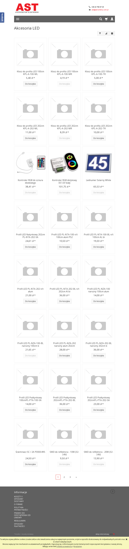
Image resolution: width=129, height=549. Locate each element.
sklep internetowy (105, 534)
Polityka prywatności (64, 546)
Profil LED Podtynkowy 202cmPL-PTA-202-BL (64, 398)
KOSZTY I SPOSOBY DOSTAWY (19, 498)
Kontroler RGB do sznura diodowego (30, 181)
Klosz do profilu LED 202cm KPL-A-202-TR (98, 127)
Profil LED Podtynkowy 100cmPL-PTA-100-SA (30, 398)
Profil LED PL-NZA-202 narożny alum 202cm (64, 344)
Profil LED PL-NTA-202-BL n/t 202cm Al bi (64, 290)
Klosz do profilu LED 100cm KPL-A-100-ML (30, 72)
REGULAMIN (19, 520)
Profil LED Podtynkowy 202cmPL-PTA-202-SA (98, 398)
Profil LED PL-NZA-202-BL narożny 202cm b (98, 344)
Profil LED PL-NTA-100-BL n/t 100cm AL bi (98, 235)
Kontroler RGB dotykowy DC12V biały (64, 181)
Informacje (20, 492)
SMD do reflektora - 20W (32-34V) (98, 453)
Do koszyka (30, 83)
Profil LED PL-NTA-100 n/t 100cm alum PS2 (64, 235)
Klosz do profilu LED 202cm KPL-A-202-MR (64, 127)
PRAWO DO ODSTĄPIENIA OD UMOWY (22, 515)
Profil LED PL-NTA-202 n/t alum (30, 290)
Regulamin (78, 546)
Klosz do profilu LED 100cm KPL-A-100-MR (64, 72)
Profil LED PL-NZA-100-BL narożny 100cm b (30, 344)
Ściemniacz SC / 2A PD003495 (30, 451)
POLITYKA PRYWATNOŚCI (21, 508)
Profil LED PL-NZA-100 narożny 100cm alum (98, 290)
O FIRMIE (18, 504)
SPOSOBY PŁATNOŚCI (19, 524)
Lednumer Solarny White (98, 180)
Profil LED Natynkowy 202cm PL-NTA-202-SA (30, 235)
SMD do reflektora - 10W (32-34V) (64, 453)
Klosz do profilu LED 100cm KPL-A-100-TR (98, 72)
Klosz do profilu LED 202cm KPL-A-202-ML (30, 127)
